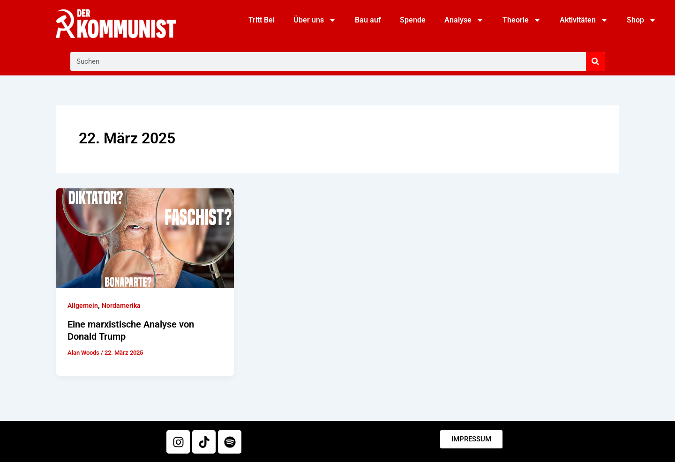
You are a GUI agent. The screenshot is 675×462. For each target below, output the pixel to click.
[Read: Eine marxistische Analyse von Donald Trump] (145, 237)
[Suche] (595, 61)
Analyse (464, 20)
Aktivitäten (584, 20)
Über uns (314, 20)
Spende (413, 19)
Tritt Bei (261, 19)
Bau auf (368, 19)
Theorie (521, 20)
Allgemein (83, 305)
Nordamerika (121, 305)
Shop (641, 20)
